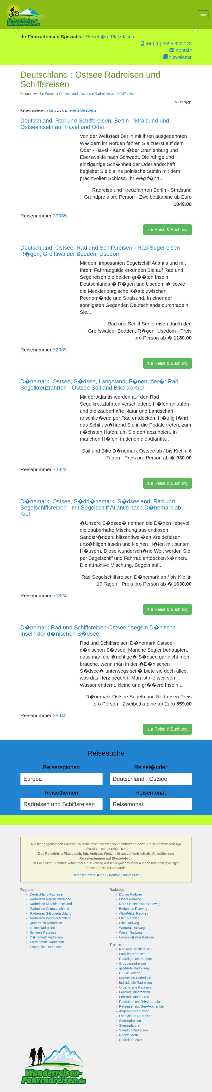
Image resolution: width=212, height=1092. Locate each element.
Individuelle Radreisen (135, 982)
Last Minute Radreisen (136, 1016)
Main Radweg (129, 918)
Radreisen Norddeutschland (50, 899)
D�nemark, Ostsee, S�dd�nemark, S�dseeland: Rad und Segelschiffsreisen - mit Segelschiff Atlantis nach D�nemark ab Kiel (100, 507)
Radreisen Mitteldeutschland (51, 904)
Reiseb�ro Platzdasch (110, 36)
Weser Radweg (130, 932)
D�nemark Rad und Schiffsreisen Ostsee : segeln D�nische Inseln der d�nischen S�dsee (98, 630)
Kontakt (180, 50)
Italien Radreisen (42, 928)
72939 (60, 349)
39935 (60, 215)
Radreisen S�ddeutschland (50, 913)
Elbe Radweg (129, 923)
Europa (50, 94)
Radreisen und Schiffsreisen (115, 94)
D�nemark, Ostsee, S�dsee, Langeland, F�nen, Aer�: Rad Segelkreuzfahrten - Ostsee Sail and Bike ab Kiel (99, 384)
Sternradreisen (130, 1021)
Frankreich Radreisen (46, 947)
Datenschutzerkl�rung (89, 875)
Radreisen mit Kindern (135, 959)
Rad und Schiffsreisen (135, 949)
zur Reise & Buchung (167, 229)
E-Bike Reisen (129, 973)
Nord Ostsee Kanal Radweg (140, 904)
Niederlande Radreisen (47, 942)
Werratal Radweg (132, 928)
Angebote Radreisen (134, 1011)
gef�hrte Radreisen (134, 968)
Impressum (131, 875)
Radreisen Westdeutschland (51, 918)
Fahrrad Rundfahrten (134, 992)
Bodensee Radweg (133, 909)
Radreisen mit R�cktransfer (140, 1002)
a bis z (51, 110)
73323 (60, 469)
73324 (60, 595)
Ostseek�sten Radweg (136, 937)
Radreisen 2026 (131, 1040)
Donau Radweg (130, 894)
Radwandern (128, 1035)
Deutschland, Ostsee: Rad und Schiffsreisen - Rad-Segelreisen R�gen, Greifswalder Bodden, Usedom (100, 250)
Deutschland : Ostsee (75, 94)
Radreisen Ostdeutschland (49, 909)
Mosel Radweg (130, 899)
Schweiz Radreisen (44, 932)
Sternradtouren (130, 1025)
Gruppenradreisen (132, 963)
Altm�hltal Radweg (133, 913)
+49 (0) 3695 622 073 (166, 43)
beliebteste (88, 110)
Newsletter (177, 57)
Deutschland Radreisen (47, 894)
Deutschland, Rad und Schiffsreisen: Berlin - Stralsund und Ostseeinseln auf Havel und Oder (94, 123)
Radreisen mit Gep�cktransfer (142, 1006)
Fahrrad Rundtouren (134, 997)
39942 (60, 715)
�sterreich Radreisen (46, 923)
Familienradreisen (132, 954)
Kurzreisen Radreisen (135, 978)
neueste (73, 110)
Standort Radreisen (133, 1030)
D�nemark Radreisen (46, 937)
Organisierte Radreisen (136, 987)
